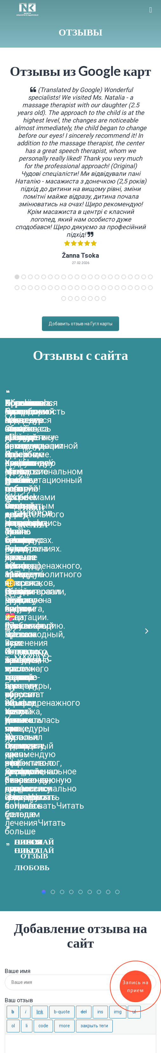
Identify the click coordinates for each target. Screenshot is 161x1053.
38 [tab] (123, 287)
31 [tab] (77, 287)
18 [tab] (130, 277)
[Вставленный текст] (100, 678)
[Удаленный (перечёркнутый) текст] (83, 678)
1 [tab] (17, 277)
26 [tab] (43, 287)
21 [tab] (150, 277)
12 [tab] (90, 277)
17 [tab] (123, 277)
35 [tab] (103, 287)
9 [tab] (70, 277)
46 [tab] (83, 298)
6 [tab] (50, 277)
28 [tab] (57, 287)
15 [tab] (110, 277)
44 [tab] (70, 298)
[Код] (43, 691)
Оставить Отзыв (28, 755)
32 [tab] (83, 287)
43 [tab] (63, 298)
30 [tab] (70, 287)
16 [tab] (117, 277)
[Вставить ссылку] (40, 678)
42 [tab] (150, 287)
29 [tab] (63, 287)
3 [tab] (30, 277)
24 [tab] (30, 287)
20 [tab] (143, 277)
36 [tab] (110, 287)
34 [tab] (97, 287)
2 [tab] (23, 277)
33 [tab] (90, 287)
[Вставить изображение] (117, 678)
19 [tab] (137, 277)
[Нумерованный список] (13, 691)
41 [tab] (143, 287)
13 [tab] (97, 277)
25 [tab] (37, 287)
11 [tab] (83, 277)
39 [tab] (130, 287)
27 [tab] (50, 287)
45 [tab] (77, 298)
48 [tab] (97, 298)
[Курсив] (25, 678)
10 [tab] (77, 277)
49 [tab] (103, 298)
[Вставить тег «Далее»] (64, 691)
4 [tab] (37, 277)
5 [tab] (43, 277)
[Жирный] (13, 678)
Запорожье (20, 895)
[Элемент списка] (26, 691)
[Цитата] (62, 678)
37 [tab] (117, 287)
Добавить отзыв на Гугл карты (80, 323)
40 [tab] (137, 287)
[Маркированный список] (134, 678)
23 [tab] (23, 287)
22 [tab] (17, 287)
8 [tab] (63, 277)
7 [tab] (57, 277)
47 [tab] (90, 298)
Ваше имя (17, 636)
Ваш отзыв (19, 666)
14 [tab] (103, 277)
